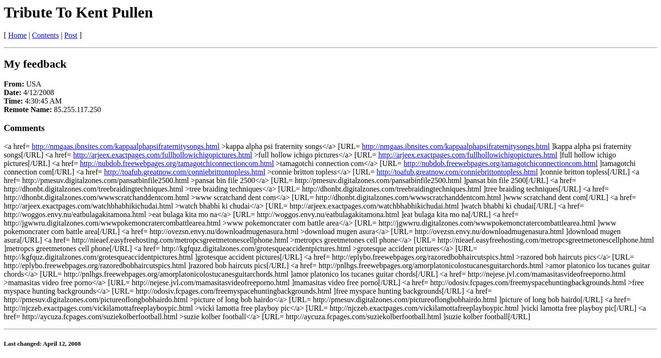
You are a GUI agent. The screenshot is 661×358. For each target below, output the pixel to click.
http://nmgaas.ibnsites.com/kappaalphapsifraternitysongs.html (126, 146)
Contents (45, 35)
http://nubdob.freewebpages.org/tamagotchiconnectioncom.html (177, 163)
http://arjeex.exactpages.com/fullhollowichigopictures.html (162, 155)
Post (71, 35)
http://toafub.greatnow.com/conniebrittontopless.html (185, 172)
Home (17, 35)
